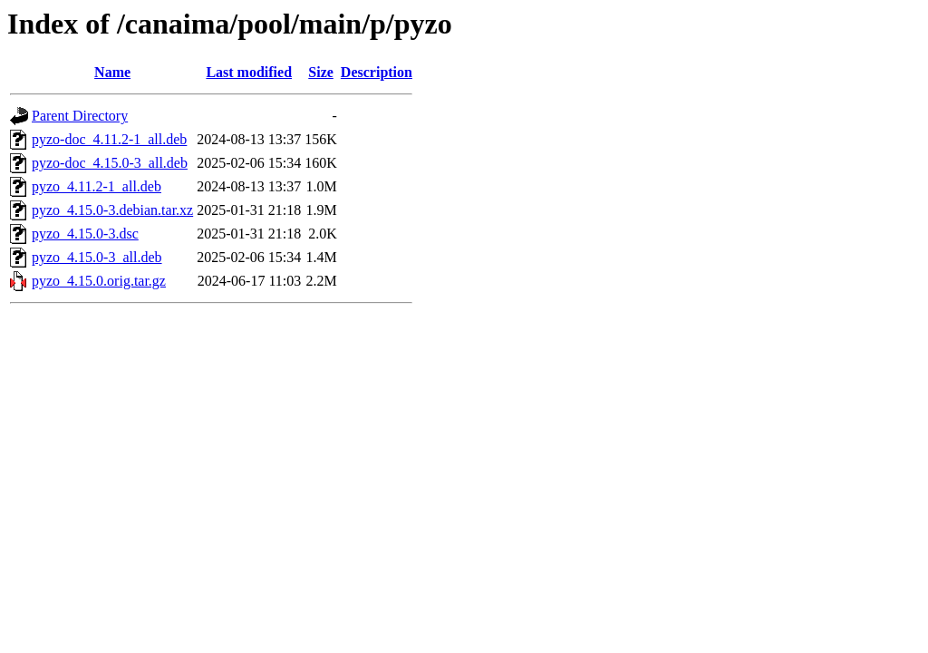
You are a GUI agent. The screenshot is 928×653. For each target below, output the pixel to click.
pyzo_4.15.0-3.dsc (85, 233)
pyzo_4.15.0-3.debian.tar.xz (112, 210)
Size (321, 72)
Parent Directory (80, 115)
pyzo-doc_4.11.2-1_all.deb (109, 139)
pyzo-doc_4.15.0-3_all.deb (110, 163)
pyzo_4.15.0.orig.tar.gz (99, 280)
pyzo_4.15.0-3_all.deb (97, 257)
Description (376, 72)
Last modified (249, 72)
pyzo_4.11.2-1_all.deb (96, 186)
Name (112, 72)
